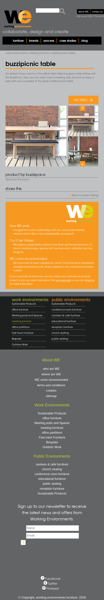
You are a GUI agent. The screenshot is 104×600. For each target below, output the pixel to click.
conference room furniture (67, 309)
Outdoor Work (20, 344)
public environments (71, 299)
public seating (67, 338)
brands (33, 40)
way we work (63, 280)
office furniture (27, 309)
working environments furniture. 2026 (61, 597)
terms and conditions (51, 385)
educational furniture (67, 321)
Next (82, 163)
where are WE (51, 374)
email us (89, 280)
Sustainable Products (24, 303)
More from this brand (17, 179)
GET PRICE (83, 100)
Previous (82, 108)
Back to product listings (85, 195)
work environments (16, 53)
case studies (67, 40)
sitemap (51, 396)
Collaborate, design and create (35, 31)
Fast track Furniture (22, 332)
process (49, 40)
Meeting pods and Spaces (27, 315)
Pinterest (53, 588)
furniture (18, 40)
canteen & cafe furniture (67, 315)
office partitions (27, 327)
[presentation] (52, 553)
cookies (51, 390)
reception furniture (67, 327)
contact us (97, 11)
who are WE (51, 368)
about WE (83, 11)
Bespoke (16, 338)
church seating (60, 332)
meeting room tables (63, 53)
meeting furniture (39, 53)
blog (84, 40)
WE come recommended (51, 379)
